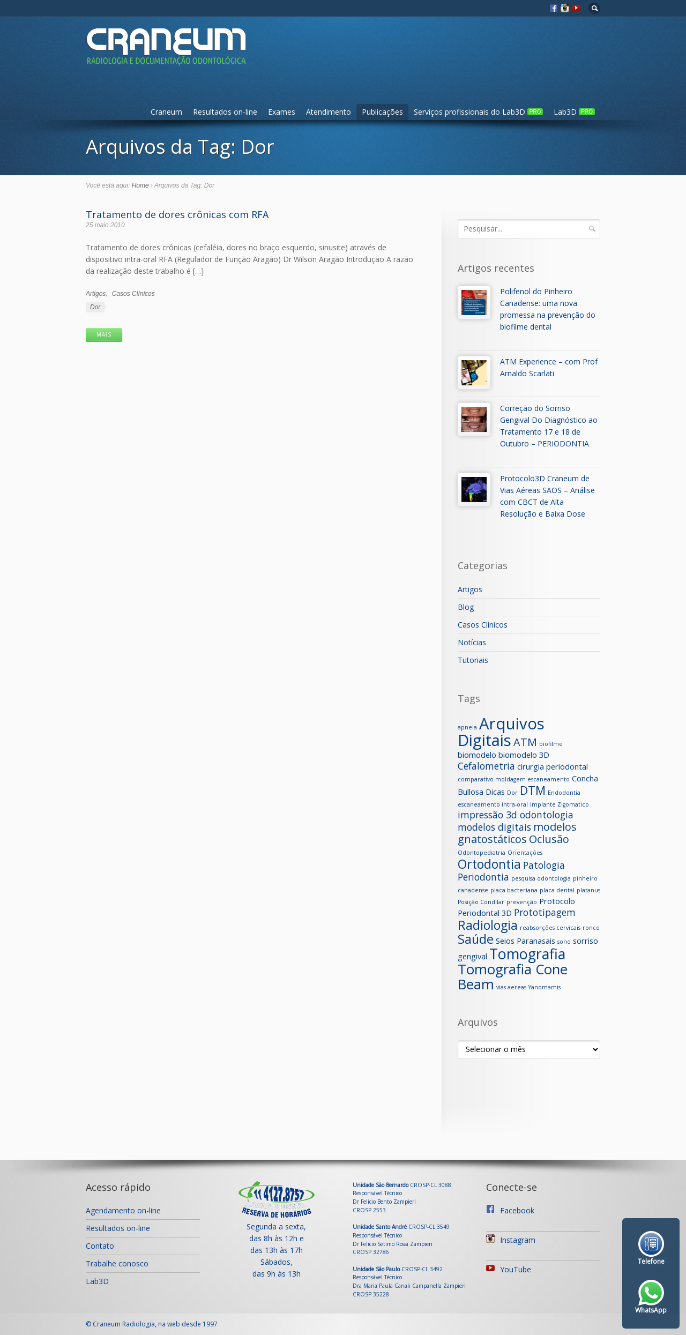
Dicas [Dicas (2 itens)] (495, 791)
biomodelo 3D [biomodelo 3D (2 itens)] (523, 754)
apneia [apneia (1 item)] (467, 727)
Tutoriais (473, 660)
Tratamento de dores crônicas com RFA (177, 214)
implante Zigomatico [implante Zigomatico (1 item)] (559, 804)
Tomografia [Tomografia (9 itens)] (527, 954)
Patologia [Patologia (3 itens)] (544, 865)
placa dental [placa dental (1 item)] (557, 890)
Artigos (96, 293)
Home (140, 185)
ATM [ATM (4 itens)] (525, 742)
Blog (466, 607)
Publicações (382, 112)
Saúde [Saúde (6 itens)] (476, 939)
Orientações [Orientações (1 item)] (525, 852)
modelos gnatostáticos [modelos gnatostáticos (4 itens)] (517, 832)
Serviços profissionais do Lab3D (478, 112)
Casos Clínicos (133, 293)
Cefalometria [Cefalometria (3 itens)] (486, 765)
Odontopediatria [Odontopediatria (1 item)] (481, 852)
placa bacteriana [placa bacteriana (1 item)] (514, 890)
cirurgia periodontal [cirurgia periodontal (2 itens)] (552, 766)
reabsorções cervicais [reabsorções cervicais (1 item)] (550, 927)
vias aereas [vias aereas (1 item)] (511, 987)
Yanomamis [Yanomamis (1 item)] (544, 987)
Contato (100, 1246)
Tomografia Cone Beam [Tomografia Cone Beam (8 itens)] (513, 977)
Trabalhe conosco (117, 1263)
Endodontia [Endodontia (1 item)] (564, 792)
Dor (95, 307)
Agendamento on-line (123, 1210)
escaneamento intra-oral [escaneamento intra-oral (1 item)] (493, 804)
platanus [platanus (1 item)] (588, 890)
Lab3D (574, 112)
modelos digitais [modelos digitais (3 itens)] (494, 827)
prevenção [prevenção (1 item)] (521, 902)
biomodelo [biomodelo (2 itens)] (477, 754)
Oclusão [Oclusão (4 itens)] (549, 839)
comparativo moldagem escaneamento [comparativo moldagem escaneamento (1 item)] (514, 779)
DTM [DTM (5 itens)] (533, 790)
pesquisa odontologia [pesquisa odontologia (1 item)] (541, 878)
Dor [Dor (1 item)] (512, 792)
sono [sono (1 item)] (564, 941)
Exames (281, 112)
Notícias (472, 642)
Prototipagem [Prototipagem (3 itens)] (545, 912)
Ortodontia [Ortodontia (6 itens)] (489, 863)
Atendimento (328, 112)
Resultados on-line (225, 112)
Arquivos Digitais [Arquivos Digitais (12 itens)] (501, 732)
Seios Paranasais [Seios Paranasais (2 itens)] (525, 940)
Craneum (166, 112)
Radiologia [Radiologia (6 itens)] (488, 925)
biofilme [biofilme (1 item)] (551, 744)
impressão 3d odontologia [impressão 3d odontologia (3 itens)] (515, 814)
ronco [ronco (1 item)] (591, 927)
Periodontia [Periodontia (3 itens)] (483, 876)
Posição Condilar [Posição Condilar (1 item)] (481, 902)
